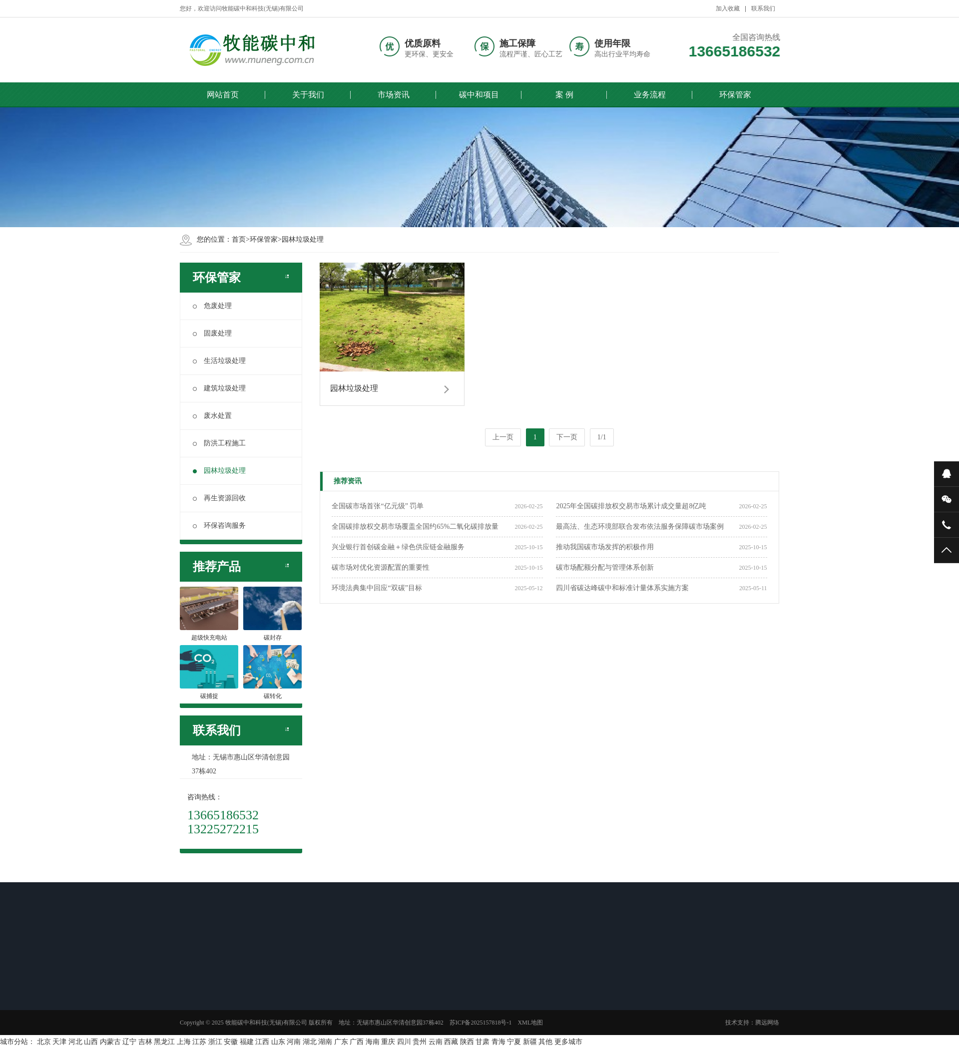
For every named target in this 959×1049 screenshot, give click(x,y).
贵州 (420, 1042)
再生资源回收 (219, 498)
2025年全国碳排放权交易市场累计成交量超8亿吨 (631, 506)
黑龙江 (164, 1042)
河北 (75, 1042)
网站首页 (223, 94)
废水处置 (212, 415)
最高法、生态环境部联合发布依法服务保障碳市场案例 (640, 526)
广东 (341, 1042)
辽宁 (129, 1042)
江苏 (199, 1042)
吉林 (145, 1042)
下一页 (566, 437)
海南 (373, 1042)
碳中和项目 (479, 94)
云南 (436, 1042)
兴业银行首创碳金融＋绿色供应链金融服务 (398, 547)
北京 (44, 1042)
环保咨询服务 (219, 525)
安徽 (231, 1042)
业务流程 (650, 94)
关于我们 (308, 94)
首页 (239, 239)
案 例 (564, 94)
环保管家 (735, 94)
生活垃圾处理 (219, 360)
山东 (278, 1042)
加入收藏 (728, 8)
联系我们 (763, 8)
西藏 (451, 1042)
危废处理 (212, 306)
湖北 (310, 1042)
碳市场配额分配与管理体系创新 (605, 567)
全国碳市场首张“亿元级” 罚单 (378, 506)
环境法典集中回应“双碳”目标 (377, 588)
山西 (91, 1042)
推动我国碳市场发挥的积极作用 (605, 547)
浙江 (215, 1042)
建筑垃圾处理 (219, 388)
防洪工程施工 (219, 443)
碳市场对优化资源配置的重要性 (381, 567)
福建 (247, 1042)
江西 (262, 1042)
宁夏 (514, 1042)
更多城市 (568, 1042)
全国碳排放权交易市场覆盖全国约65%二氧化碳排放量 (415, 526)
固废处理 (212, 333)
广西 (357, 1042)
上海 (184, 1042)
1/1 (601, 437)
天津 (59, 1042)
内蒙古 (110, 1042)
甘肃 (482, 1042)
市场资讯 (394, 94)
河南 (294, 1042)
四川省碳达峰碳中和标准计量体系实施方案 (622, 588)
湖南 (325, 1042)
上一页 (502, 437)
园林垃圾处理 (303, 239)
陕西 (467, 1042)
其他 (545, 1042)
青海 (498, 1042)
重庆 (388, 1042)
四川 (404, 1042)
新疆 (530, 1042)
